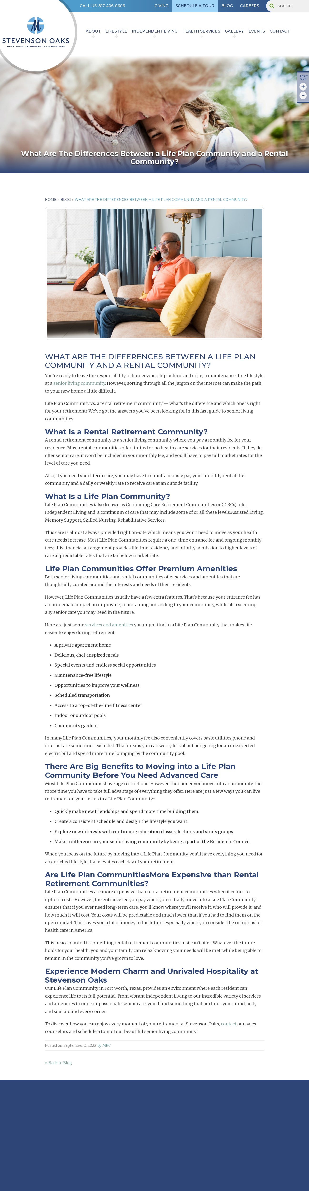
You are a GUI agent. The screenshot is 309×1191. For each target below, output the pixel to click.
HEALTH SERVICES (201, 31)
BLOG (227, 6)
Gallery (234, 31)
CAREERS (249, 6)
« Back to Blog (58, 1062)
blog (65, 199)
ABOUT (93, 31)
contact (280, 31)
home (50, 199)
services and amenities (109, 625)
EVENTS (257, 31)
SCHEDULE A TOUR (194, 6)
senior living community (79, 383)
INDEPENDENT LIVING (154, 31)
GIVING (161, 6)
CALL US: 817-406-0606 (102, 6)
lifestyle (116, 31)
